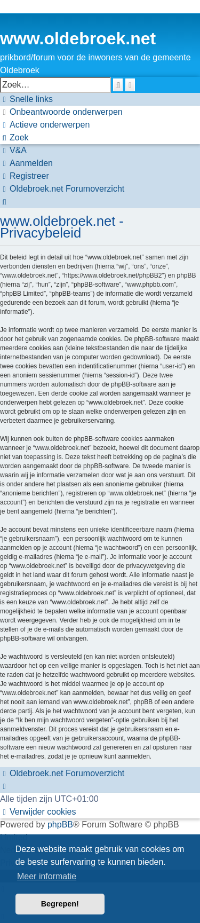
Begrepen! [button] (60, 904)
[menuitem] (61, 112)
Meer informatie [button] (46, 876)
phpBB (60, 824)
